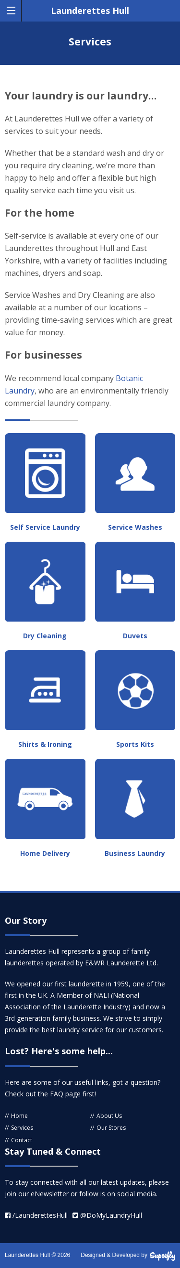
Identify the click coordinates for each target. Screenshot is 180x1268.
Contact (21, 1140)
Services (22, 1128)
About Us (109, 1116)
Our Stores (111, 1128)
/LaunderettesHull (36, 1215)
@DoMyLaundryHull (107, 1215)
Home (19, 1116)
